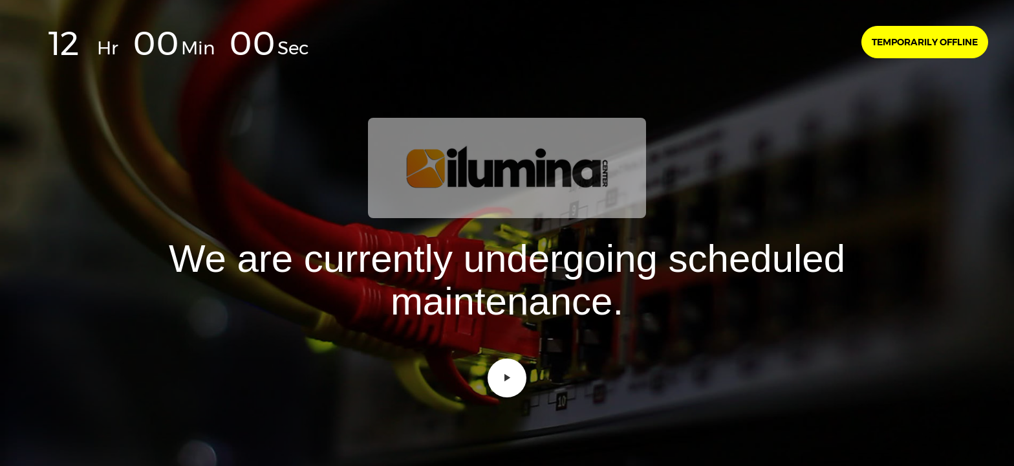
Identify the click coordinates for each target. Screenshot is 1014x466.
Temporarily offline (925, 42)
